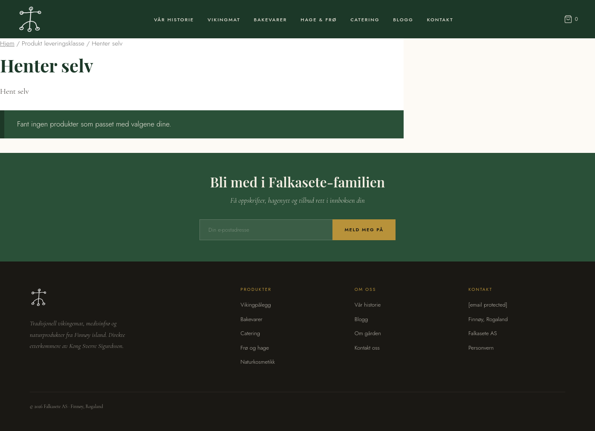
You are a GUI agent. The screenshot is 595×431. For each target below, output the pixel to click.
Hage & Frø (318, 19)
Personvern (481, 348)
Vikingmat (224, 19)
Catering (364, 19)
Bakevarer (270, 19)
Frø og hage (254, 348)
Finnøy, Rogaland (488, 319)
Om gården (368, 333)
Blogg (403, 19)
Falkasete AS (482, 333)
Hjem (7, 43)
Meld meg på (364, 229)
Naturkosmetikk (257, 362)
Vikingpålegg (255, 305)
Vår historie (368, 305)
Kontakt (440, 19)
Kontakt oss (367, 348)
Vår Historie (174, 19)
